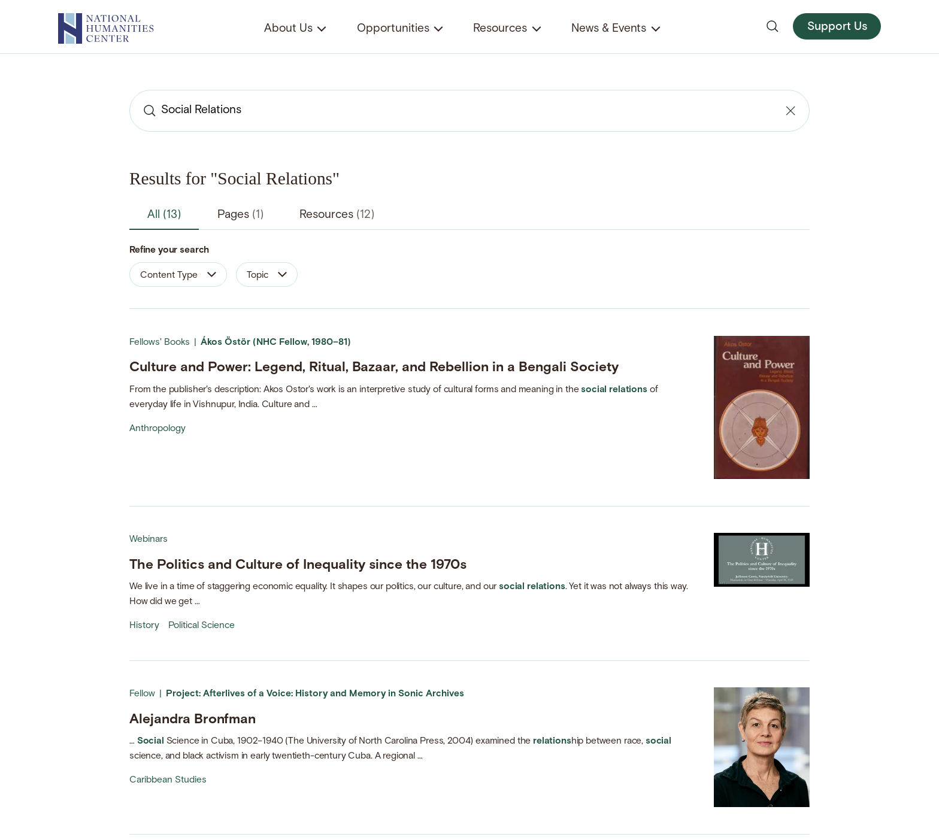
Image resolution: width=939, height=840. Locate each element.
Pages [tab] (240, 215)
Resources (500, 29)
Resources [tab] (336, 215)
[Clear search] (790, 111)
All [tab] (164, 215)
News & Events (608, 29)
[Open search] (772, 26)
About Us (288, 29)
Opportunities (393, 29)
